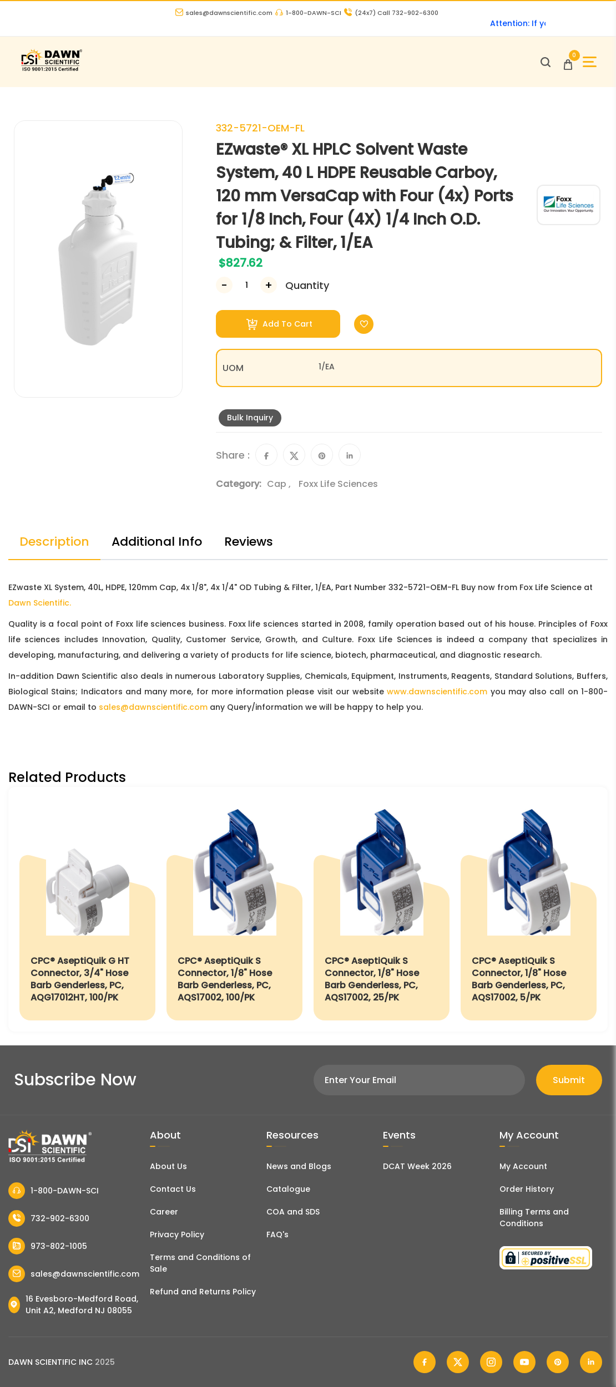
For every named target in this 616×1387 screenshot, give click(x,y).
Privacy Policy (177, 1234)
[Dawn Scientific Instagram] (491, 1362)
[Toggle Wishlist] (363, 324)
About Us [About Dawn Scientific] (168, 1166)
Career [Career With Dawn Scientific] (164, 1211)
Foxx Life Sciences (338, 483)
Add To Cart (279, 324)
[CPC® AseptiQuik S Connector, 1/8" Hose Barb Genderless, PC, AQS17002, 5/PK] (529, 909)
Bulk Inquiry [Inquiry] (250, 417)
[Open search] (545, 62)
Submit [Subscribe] (569, 1080)
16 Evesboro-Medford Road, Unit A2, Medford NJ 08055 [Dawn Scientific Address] (73, 1304)
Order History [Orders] (526, 1189)
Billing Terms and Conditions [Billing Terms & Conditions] (534, 1217)
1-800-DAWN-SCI (308, 12)
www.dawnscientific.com (437, 691)
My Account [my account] (523, 1166)
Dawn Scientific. (39, 602)
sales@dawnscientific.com (223, 12)
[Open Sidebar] (590, 62)
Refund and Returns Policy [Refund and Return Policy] (203, 1291)
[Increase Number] (268, 285)
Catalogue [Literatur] (288, 1189)
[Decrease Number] (224, 285)
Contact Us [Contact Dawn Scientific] (173, 1189)
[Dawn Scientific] (51, 69)
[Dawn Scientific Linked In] (591, 1362)
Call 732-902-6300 (391, 12)
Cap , (280, 483)
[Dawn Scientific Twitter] (458, 1362)
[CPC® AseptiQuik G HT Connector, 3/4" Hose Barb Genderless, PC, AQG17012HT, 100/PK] (87, 909)
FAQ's (277, 1234)
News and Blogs (298, 1166)
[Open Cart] (568, 62)
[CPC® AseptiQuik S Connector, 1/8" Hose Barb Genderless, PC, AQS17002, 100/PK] (234, 909)
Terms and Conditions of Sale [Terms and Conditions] (200, 1263)
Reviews (248, 541)
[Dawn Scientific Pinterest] (558, 1362)
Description (54, 541)
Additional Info (157, 541)
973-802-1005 (47, 1246)
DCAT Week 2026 (417, 1166)
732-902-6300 (48, 1218)
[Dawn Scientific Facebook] (424, 1362)
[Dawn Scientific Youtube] (524, 1362)
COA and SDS (293, 1211)
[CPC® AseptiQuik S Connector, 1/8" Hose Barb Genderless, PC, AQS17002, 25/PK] (382, 909)
